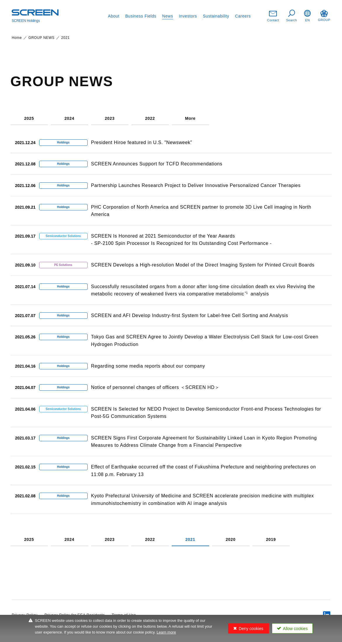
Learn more (166, 632)
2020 (231, 539)
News (167, 16)
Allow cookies (295, 628)
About (113, 16)
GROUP (324, 16)
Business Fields (140, 16)
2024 (69, 118)
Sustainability (216, 16)
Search (291, 16)
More (190, 118)
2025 (29, 118)
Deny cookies (251, 628)
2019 (271, 539)
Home (17, 38)
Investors (188, 16)
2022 (150, 118)
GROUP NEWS (41, 38)
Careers (243, 16)
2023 (110, 118)
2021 (190, 539)
